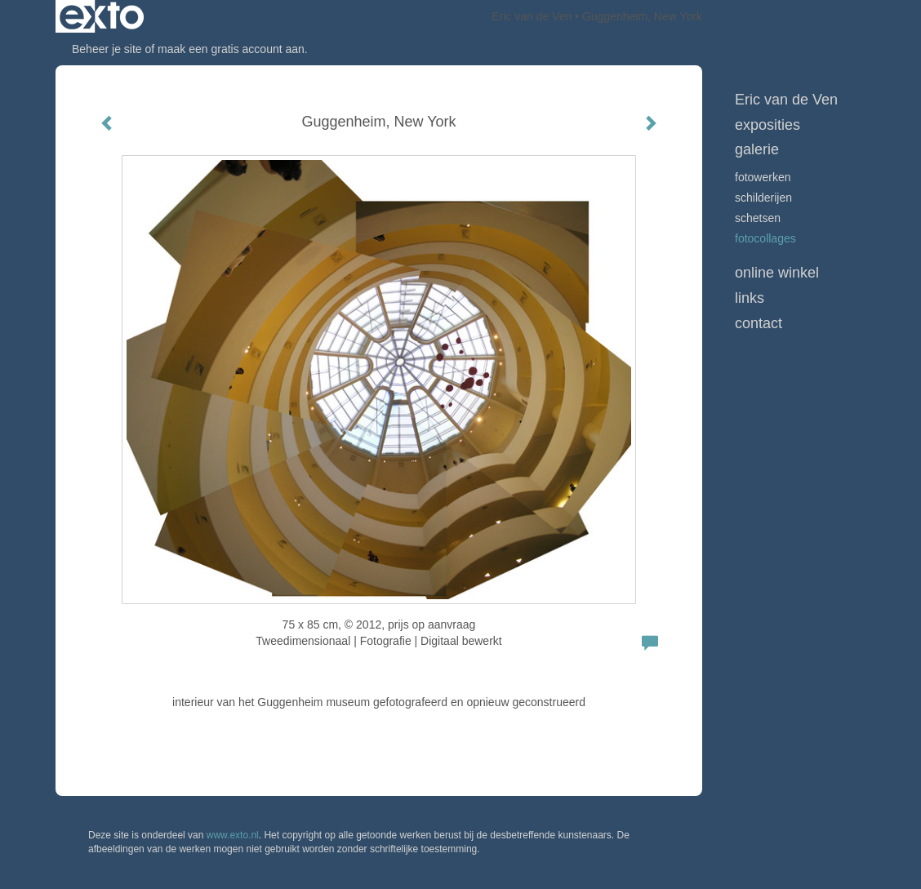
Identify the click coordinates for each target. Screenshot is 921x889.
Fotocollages (765, 238)
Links (749, 298)
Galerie (757, 149)
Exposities (767, 125)
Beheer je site (107, 49)
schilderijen (763, 197)
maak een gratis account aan (231, 49)
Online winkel (777, 272)
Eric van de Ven (532, 16)
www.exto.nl (233, 835)
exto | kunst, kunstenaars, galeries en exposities (102, 16)
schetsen (758, 217)
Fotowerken (762, 177)
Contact (758, 323)
